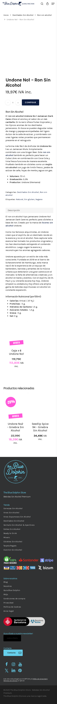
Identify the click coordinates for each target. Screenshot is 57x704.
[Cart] (47, 4)
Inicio (6, 15)
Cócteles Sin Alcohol (12, 541)
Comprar (30, 102)
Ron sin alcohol (44, 15)
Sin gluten (29, 199)
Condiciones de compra (14, 598)
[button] (53, 3)
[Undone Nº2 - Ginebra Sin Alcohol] (15, 406)
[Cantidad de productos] (13, 102)
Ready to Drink (10, 533)
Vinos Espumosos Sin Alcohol (17, 516)
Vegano (38, 199)
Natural (19, 199)
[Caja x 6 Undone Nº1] (16, 334)
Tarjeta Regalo (9, 545)
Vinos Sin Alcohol (11, 512)
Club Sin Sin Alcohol (12, 550)
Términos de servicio (10, 681)
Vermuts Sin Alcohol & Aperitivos (19, 525)
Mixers (6, 537)
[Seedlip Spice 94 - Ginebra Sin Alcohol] (40, 406)
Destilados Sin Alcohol (22, 15)
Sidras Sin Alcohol (11, 529)
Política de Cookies (12, 607)
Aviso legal (8, 611)
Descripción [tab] (14, 210)
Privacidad (8, 602)
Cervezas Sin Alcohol (13, 508)
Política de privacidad (40, 679)
